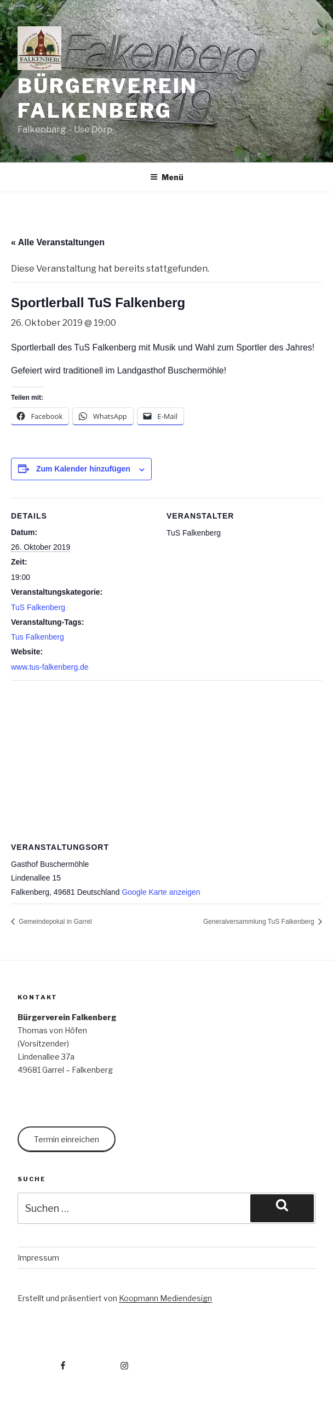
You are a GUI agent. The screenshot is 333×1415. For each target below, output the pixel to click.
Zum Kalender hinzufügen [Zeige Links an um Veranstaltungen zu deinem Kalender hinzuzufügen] (83, 468)
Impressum (38, 1257)
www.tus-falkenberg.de (50, 667)
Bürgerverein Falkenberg (108, 98)
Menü (166, 177)
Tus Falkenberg (37, 636)
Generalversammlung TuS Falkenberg (259, 921)
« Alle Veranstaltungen (58, 242)
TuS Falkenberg (38, 607)
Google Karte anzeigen (161, 892)
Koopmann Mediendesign (165, 1298)
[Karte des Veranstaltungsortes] (166, 759)
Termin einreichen (66, 1139)
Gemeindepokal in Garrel (54, 921)
